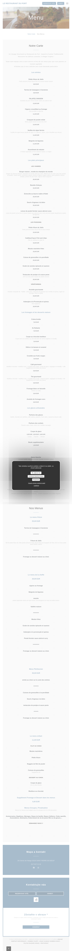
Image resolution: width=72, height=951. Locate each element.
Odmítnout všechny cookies (36, 476)
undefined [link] (36, 485)
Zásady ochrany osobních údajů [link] (36, 483)
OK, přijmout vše (36, 473)
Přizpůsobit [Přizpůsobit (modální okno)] (36, 479)
